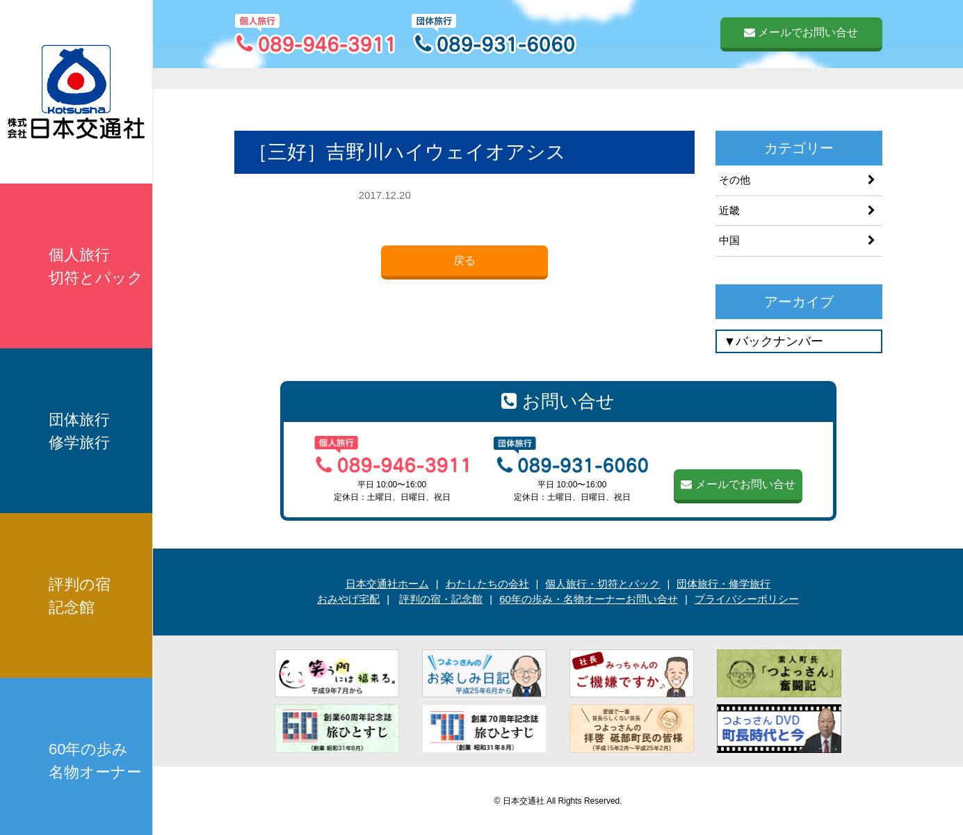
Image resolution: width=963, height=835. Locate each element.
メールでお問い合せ (801, 32)
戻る (464, 260)
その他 (734, 180)
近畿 (729, 210)
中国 (729, 240)
